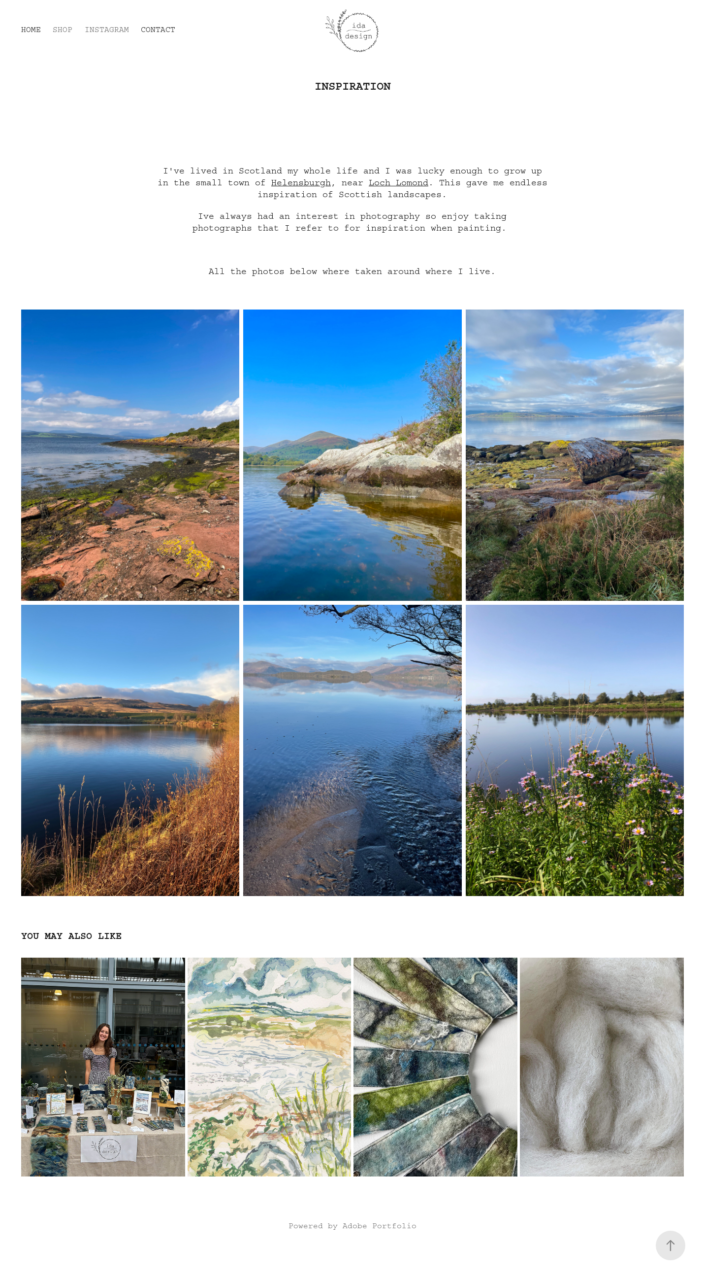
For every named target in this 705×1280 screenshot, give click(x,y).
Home (31, 29)
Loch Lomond (398, 183)
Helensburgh (301, 183)
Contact (158, 29)
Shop (62, 29)
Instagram (107, 29)
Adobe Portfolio (380, 1225)
